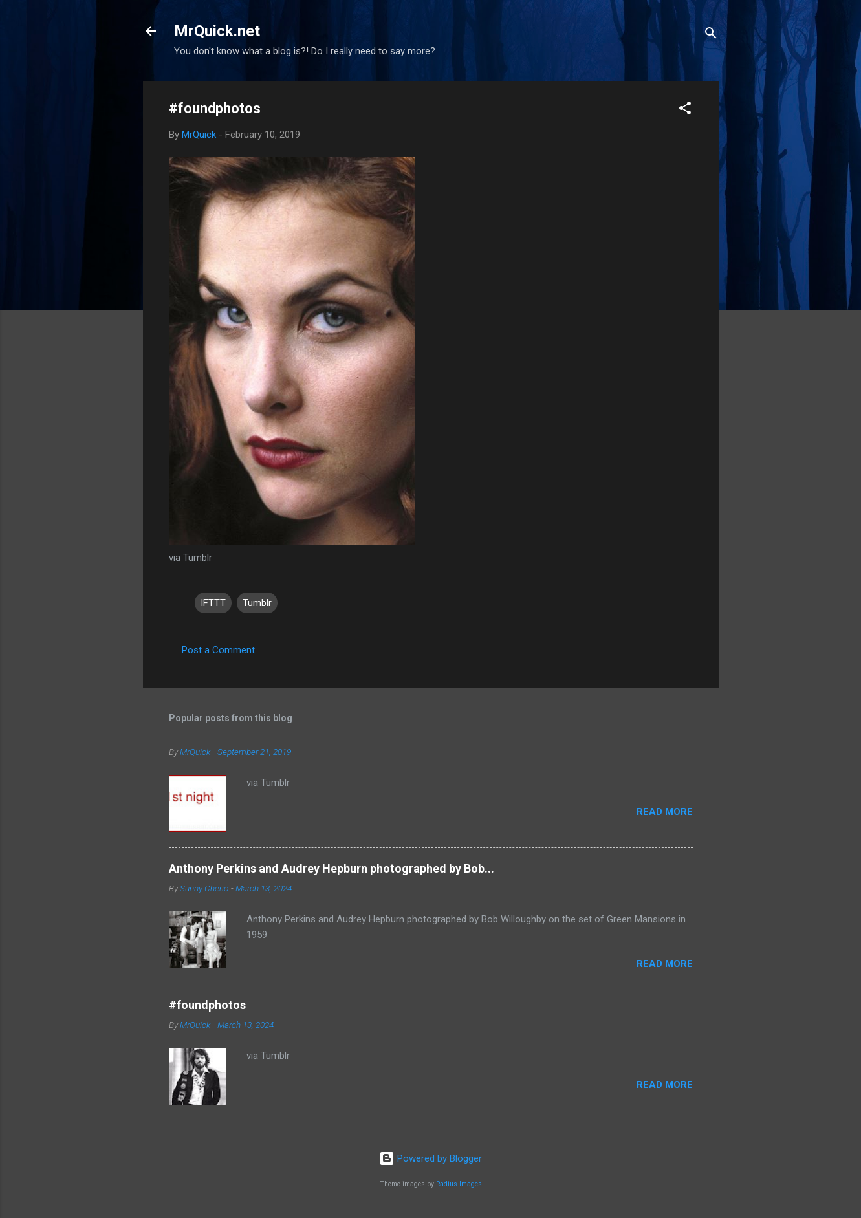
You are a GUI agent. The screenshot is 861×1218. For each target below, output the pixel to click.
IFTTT (213, 603)
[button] (685, 110)
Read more (665, 812)
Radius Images (459, 1184)
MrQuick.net (217, 31)
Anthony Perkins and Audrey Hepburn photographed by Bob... (331, 868)
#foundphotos (207, 1005)
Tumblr (257, 603)
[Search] (711, 35)
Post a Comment (218, 650)
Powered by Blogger (430, 1158)
